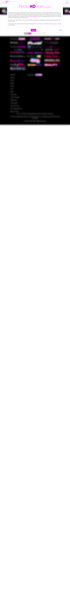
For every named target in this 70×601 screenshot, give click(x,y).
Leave (60, 30)
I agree (33, 30)
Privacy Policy (54, 23)
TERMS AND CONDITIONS (32, 16)
